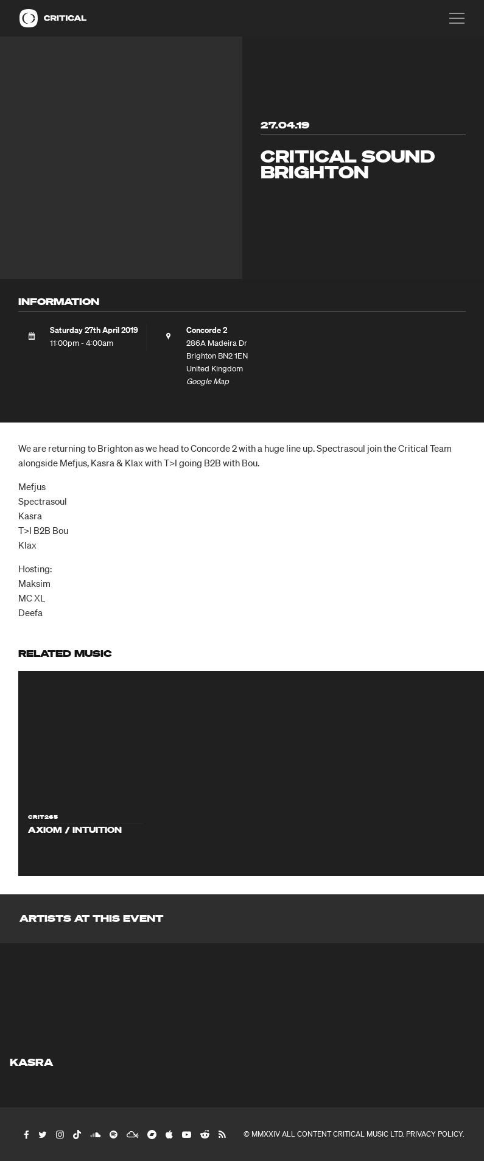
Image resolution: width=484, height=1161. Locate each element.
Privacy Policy (434, 1134)
